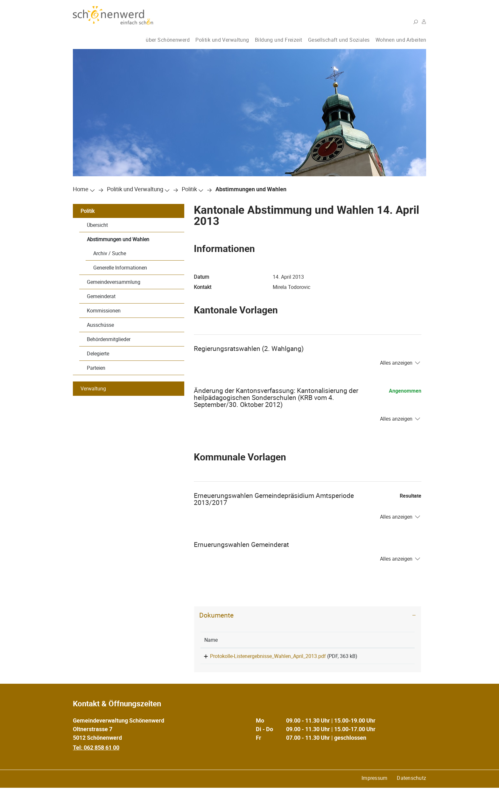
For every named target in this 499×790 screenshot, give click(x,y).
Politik (88, 210)
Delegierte (98, 353)
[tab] (307, 615)
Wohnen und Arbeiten (401, 39)
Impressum (374, 780)
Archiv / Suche (109, 253)
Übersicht (97, 224)
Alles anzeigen (396, 362)
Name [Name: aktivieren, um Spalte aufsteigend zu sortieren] (211, 639)
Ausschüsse (100, 324)
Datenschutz (411, 780)
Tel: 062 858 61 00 (96, 749)
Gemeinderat (101, 296)
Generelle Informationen (120, 267)
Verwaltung (93, 388)
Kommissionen (104, 310)
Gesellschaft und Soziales (339, 39)
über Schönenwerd (168, 39)
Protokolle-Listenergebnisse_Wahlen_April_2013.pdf (262, 656)
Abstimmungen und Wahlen (118, 239)
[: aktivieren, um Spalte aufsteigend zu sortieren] (395, 640)
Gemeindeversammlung (113, 281)
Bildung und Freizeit (278, 39)
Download (396, 657)
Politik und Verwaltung (222, 39)
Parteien (96, 367)
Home (80, 189)
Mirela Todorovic (291, 286)
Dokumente (216, 615)
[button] (135, 189)
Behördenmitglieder (108, 339)
